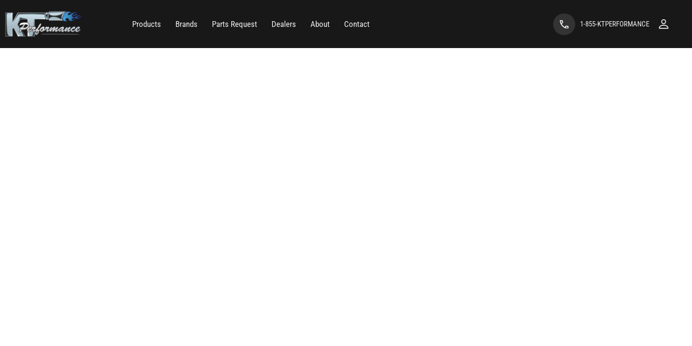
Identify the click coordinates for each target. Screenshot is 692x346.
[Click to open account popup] (663, 24)
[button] (146, 24)
